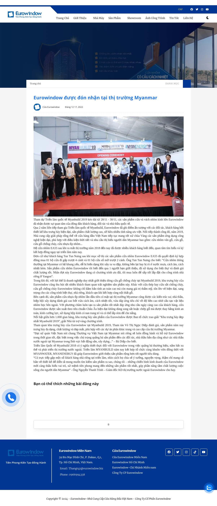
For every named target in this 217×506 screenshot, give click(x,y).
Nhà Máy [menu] (98, 18)
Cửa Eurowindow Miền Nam (129, 457)
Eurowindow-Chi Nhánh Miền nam (134, 467)
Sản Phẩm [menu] (114, 18)
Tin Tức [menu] (174, 18)
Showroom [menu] (134, 18)
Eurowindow (163, 498)
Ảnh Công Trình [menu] (155, 18)
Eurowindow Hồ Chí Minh (128, 462)
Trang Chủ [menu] (62, 18)
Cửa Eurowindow (51, 107)
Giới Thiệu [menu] (79, 18)
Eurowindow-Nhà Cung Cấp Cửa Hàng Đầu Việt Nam (101, 498)
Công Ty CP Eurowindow (127, 472)
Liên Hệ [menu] (188, 18)
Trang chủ (35, 83)
